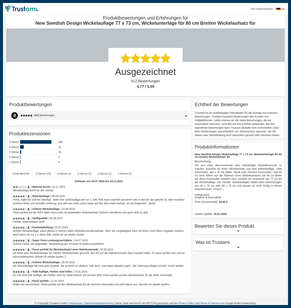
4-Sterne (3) (64, 173)
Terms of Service (209, 303)
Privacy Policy (186, 303)
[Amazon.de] (28, 186)
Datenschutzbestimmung (99, 303)
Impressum (76, 303)
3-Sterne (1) (84, 173)
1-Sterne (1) (125, 173)
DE (280, 9)
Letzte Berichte (20, 173)
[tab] (166, 115)
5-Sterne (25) (43, 173)
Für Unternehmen (262, 8)
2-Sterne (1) (105, 173)
